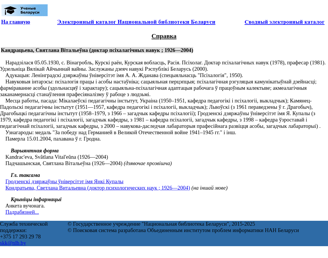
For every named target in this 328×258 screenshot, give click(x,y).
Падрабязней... (22, 212)
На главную (15, 22)
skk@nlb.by (13, 243)
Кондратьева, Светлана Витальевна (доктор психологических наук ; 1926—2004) (97, 188)
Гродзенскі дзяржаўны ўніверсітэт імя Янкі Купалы (64, 181)
